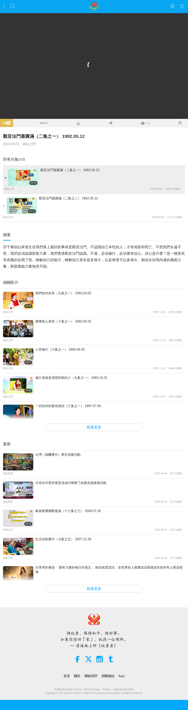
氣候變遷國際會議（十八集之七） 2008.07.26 (68, 511)
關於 (77, 676)
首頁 (66, 676)
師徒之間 (29, 144)
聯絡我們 (90, 676)
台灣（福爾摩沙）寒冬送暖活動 (58, 454)
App (121, 676)
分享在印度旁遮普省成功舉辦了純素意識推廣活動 (70, 483)
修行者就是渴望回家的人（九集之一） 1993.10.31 (71, 377)
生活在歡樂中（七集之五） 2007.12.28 (63, 539)
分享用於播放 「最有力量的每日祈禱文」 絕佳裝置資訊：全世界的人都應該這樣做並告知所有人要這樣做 (109, 570)
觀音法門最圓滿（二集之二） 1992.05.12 (68, 198)
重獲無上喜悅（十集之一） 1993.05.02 (63, 321)
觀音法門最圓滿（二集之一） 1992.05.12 (70, 170)
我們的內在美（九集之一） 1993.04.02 (63, 293)
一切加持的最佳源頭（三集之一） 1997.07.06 (68, 406)
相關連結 (107, 676)
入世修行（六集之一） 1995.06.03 (60, 349)
